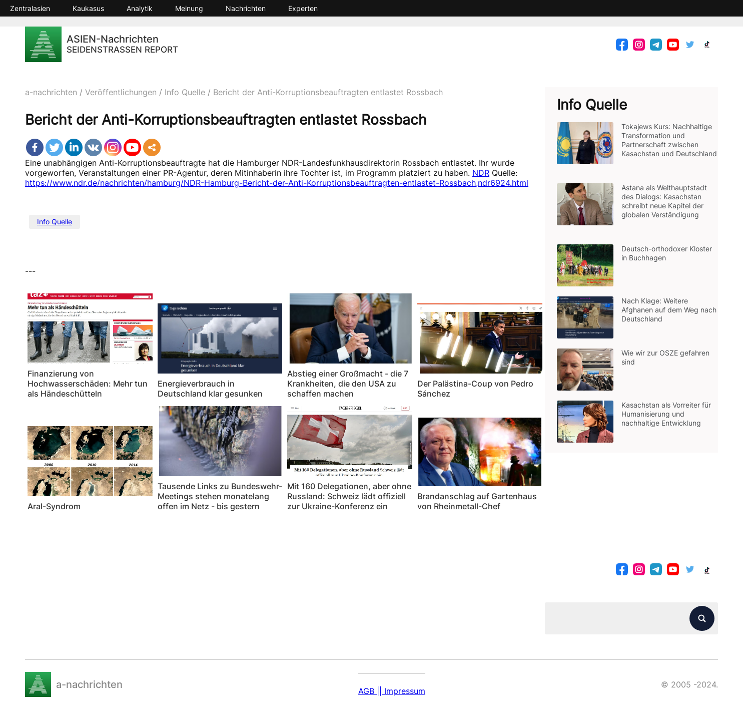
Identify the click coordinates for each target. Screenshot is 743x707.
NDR (480, 173)
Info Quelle (54, 221)
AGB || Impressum (391, 691)
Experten (303, 8)
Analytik (140, 8)
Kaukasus (88, 8)
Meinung (189, 8)
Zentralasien (30, 8)
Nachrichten (246, 8)
